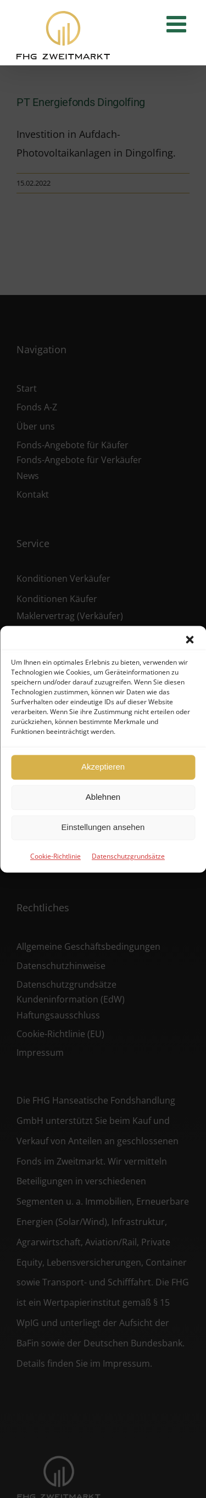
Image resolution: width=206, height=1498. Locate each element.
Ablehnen (103, 796)
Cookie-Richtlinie (55, 856)
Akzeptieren (103, 766)
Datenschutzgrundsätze (128, 856)
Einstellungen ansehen (103, 827)
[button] (189, 639)
